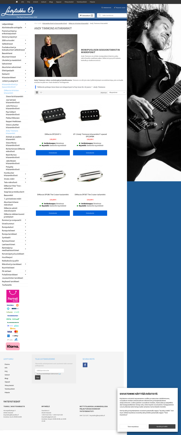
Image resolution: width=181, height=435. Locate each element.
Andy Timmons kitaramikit (12, 132)
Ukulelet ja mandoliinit (11, 60)
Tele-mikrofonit (10, 182)
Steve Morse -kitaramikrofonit (13, 144)
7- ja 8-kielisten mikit (12, 198)
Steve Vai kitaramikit (14, 96)
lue (59, 374)
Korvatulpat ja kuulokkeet (13, 254)
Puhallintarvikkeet (10, 274)
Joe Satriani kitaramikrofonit (13, 101)
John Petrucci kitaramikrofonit (13, 107)
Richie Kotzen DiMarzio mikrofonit (15, 150)
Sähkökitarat (7, 44)
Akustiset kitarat (9, 57)
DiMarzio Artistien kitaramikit (11, 91)
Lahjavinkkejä (7, 24)
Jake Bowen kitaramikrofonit (13, 162)
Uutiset (43, 2)
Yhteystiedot (69, 2)
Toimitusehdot (82, 2)
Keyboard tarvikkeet (10, 281)
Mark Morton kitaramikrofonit (13, 156)
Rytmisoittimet (8, 241)
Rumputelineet (8, 230)
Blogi (51, 2)
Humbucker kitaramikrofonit (11, 174)
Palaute (92, 2)
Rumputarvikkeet (9, 234)
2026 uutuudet (8, 40)
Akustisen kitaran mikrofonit (11, 203)
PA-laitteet (6, 271)
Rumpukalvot (8, 227)
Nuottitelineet (8, 267)
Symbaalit (6, 237)
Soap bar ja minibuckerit (14, 192)
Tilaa (37, 377)
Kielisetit (6, 74)
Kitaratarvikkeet (9, 77)
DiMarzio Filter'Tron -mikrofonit (13, 187)
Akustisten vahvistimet (11, 67)
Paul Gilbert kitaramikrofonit (13, 113)
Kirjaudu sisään (120, 7)
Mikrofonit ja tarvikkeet (12, 264)
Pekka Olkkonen (13, 118)
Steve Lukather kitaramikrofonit (13, 126)
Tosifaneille (7, 285)
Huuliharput (7, 257)
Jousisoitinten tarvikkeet (12, 278)
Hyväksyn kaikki (162, 427)
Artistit (35, 2)
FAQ (28, 2)
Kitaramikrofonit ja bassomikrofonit (10, 85)
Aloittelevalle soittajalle (12, 27)
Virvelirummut (8, 223)
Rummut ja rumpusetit (11, 220)
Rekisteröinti (107, 7)
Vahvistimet (7, 63)
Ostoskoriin (50, 146)
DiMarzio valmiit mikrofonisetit (10, 209)
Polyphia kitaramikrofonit (13, 168)
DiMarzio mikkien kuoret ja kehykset (14, 215)
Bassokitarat (7, 53)
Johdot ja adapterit (10, 81)
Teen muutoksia (133, 427)
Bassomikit (8, 195)
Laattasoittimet (8, 244)
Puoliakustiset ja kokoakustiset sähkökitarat (13, 48)
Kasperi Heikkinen (13, 121)
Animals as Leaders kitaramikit (13, 138)
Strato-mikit (9, 179)
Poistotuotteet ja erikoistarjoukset (9, 32)
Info (22, 2)
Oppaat (58, 2)
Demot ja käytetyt (9, 37)
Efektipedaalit (8, 70)
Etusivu (5, 364)
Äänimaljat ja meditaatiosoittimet (10, 249)
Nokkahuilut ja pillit (10, 260)
